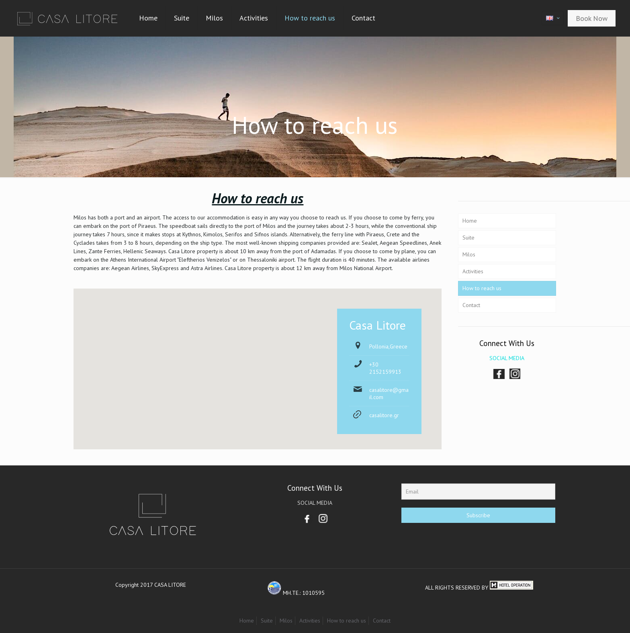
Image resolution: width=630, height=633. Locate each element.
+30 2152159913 (385, 368)
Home (469, 220)
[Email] (478, 491)
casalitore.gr (384, 415)
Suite (468, 237)
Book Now (592, 18)
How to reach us (481, 288)
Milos (468, 254)
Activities (472, 271)
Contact (471, 305)
